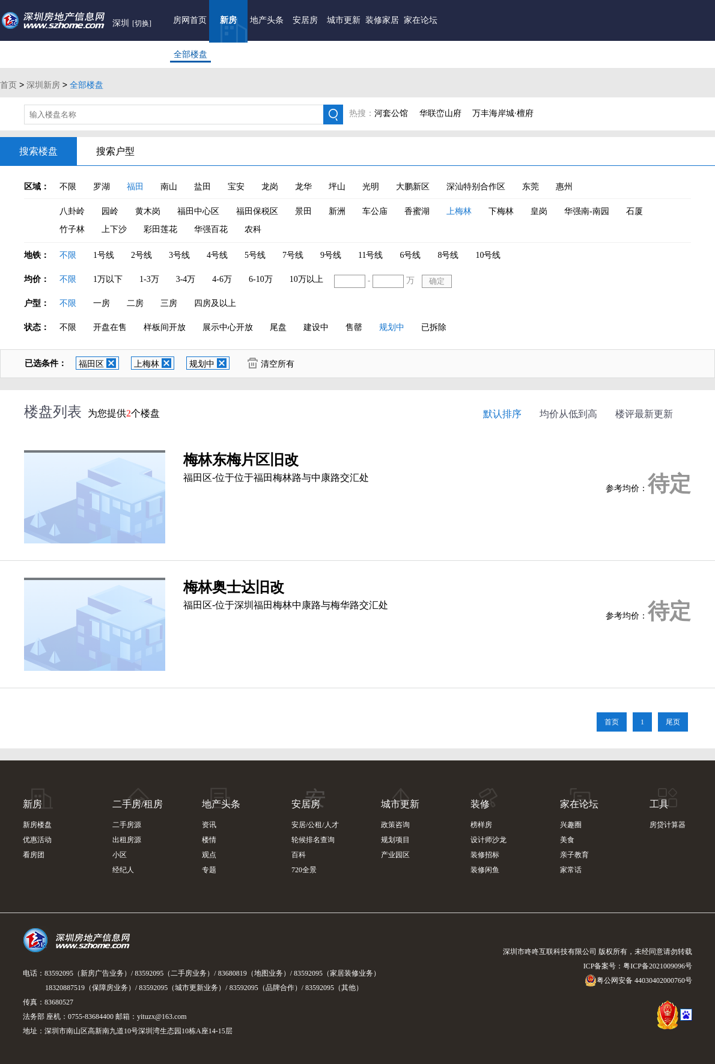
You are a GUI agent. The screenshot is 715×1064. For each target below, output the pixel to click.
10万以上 (306, 279)
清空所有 (271, 363)
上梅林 (459, 211)
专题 (209, 870)
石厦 (634, 211)
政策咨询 (395, 825)
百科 (298, 855)
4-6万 (222, 279)
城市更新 (344, 20)
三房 (168, 303)
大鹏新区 (413, 186)
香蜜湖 (417, 211)
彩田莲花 (160, 229)
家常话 (571, 870)
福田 (135, 186)
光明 (370, 186)
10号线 (487, 255)
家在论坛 (420, 20)
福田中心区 (198, 211)
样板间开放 (165, 327)
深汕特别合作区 (475, 186)
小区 (119, 855)
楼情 (209, 840)
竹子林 (72, 229)
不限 (67, 186)
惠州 (564, 186)
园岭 (110, 211)
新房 (228, 20)
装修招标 (484, 855)
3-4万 (186, 279)
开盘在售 (110, 327)
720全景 (304, 870)
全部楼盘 (190, 54)
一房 (101, 303)
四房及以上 (215, 303)
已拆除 (433, 327)
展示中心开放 (227, 327)
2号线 (141, 255)
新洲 (337, 211)
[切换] (141, 23)
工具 (659, 804)
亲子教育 (574, 855)
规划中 (391, 327)
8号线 (447, 255)
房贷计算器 (668, 825)
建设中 (316, 327)
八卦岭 (72, 211)
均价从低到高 (568, 414)
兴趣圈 (571, 825)
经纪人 (123, 870)
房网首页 (190, 20)
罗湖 (101, 186)
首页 (8, 85)
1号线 (103, 255)
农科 (253, 229)
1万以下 (108, 279)
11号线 (370, 255)
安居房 (305, 20)
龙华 (303, 186)
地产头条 (267, 20)
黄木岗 (147, 211)
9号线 (330, 255)
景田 (303, 211)
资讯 (209, 825)
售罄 (353, 327)
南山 (168, 186)
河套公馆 (391, 113)
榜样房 (481, 825)
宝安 (236, 186)
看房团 (33, 855)
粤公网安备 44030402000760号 (638, 980)
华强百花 (211, 229)
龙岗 (269, 186)
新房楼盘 (37, 825)
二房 (135, 303)
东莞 (530, 186)
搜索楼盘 (38, 151)
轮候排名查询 (313, 840)
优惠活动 (37, 840)
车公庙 (375, 211)
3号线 (179, 255)
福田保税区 (257, 211)
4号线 (217, 255)
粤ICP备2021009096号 (657, 966)
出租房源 (126, 840)
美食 (567, 840)
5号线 (255, 255)
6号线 (410, 255)
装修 (480, 804)
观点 (209, 855)
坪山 (337, 186)
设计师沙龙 (488, 840)
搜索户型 (115, 151)
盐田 (202, 186)
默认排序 (502, 414)
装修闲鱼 (484, 870)
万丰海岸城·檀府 (503, 113)
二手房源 (126, 825)
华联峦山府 (440, 113)
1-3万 (149, 279)
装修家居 (382, 20)
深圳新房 (43, 85)
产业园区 (395, 855)
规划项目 (395, 840)
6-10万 (261, 279)
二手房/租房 (137, 804)
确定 (437, 281)
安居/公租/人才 (315, 825)
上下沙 (114, 229)
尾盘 (278, 327)
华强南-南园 (586, 211)
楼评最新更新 (644, 414)
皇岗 (539, 211)
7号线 (292, 255)
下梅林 (501, 211)
